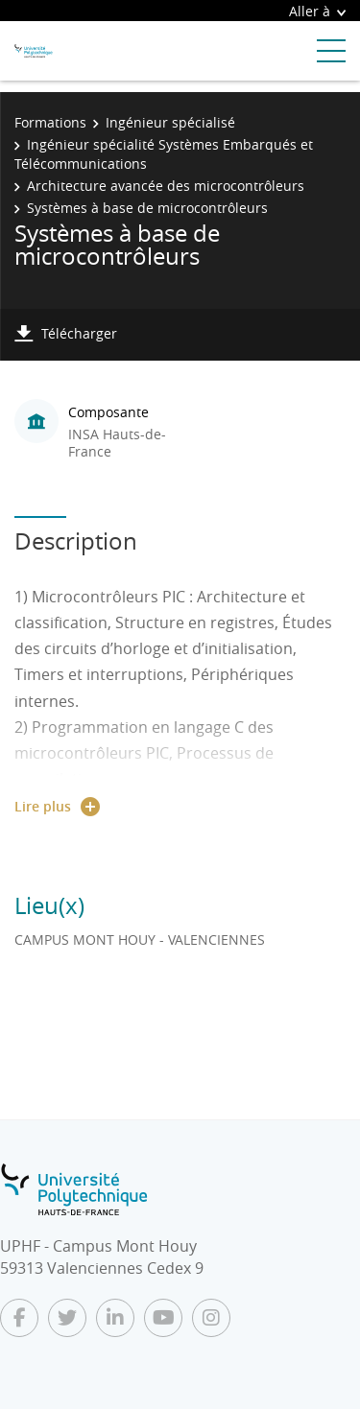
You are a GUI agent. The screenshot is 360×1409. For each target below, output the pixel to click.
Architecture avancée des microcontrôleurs (165, 185)
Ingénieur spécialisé (170, 122)
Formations (50, 122)
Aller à (317, 11)
